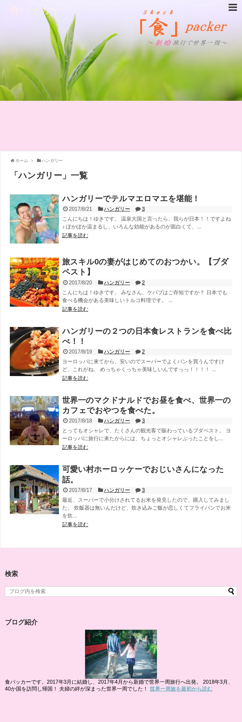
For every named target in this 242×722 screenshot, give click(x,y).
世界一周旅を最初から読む (181, 689)
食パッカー (35, 10)
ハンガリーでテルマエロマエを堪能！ (131, 198)
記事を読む (75, 235)
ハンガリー (117, 209)
